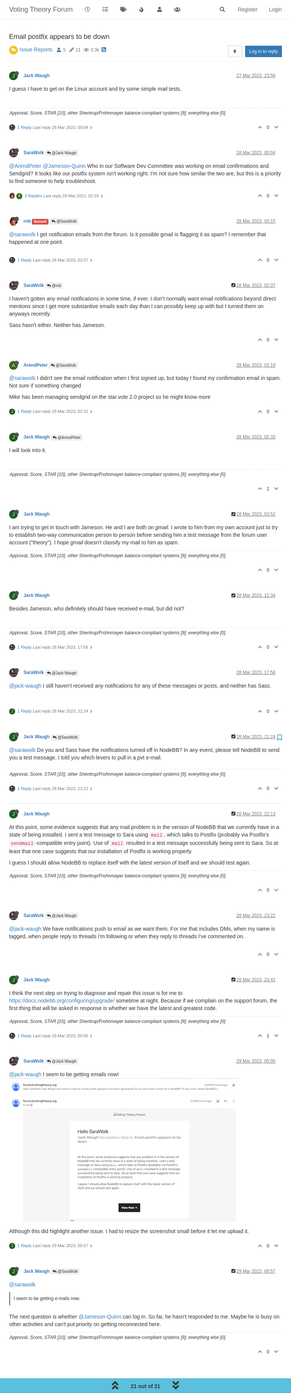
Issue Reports (36, 49)
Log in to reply (263, 51)
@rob (54, 286)
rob (27, 221)
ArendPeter (35, 365)
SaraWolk (33, 152)
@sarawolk (22, 234)
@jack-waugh (25, 686)
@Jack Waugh (62, 153)
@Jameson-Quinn (64, 166)
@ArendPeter (25, 166)
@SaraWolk (64, 221)
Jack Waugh (36, 75)
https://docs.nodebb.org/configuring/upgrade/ (61, 1001)
